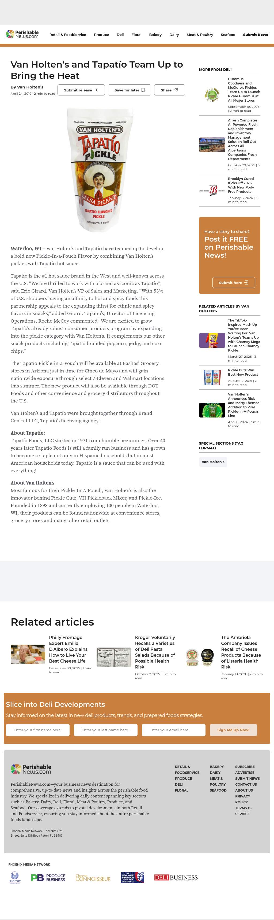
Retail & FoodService (68, 34)
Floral (137, 34)
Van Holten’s (30, 87)
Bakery (155, 34)
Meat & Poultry (200, 34)
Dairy (174, 34)
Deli (120, 34)
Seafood (228, 34)
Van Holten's (213, 462)
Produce (101, 34)
